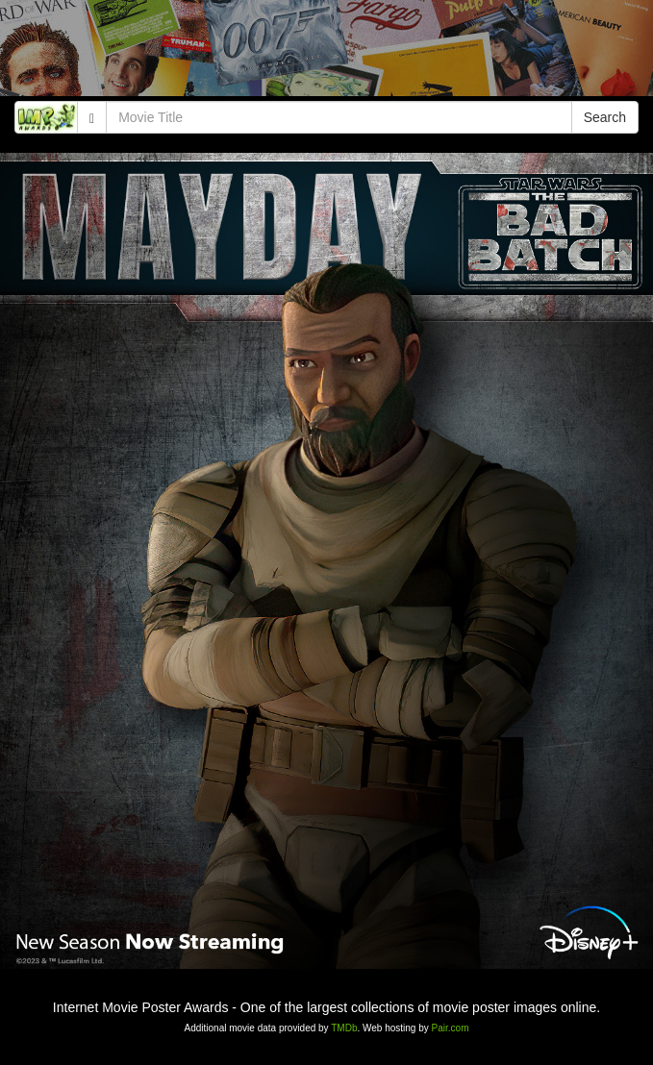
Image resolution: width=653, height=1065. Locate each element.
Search (605, 117)
